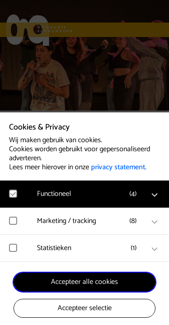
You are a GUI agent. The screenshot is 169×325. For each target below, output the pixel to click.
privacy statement (118, 167)
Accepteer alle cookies (84, 282)
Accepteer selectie (85, 308)
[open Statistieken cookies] (154, 249)
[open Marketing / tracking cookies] (154, 222)
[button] (89, 194)
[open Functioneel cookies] (154, 195)
